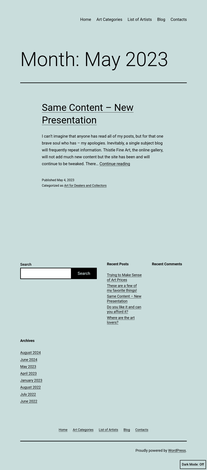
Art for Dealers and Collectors (85, 185)
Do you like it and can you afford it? (124, 309)
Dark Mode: (193, 464)
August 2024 (30, 352)
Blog (161, 19)
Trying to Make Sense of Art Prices (124, 277)
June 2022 (28, 401)
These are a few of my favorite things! (122, 288)
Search (26, 264)
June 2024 (28, 360)
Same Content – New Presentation (124, 298)
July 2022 (28, 394)
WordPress (177, 450)
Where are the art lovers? (121, 320)
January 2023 (31, 380)
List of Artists (140, 19)
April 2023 (28, 373)
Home (85, 19)
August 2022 (30, 387)
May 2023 (28, 366)
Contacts (179, 19)
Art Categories (109, 19)
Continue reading (114, 163)
